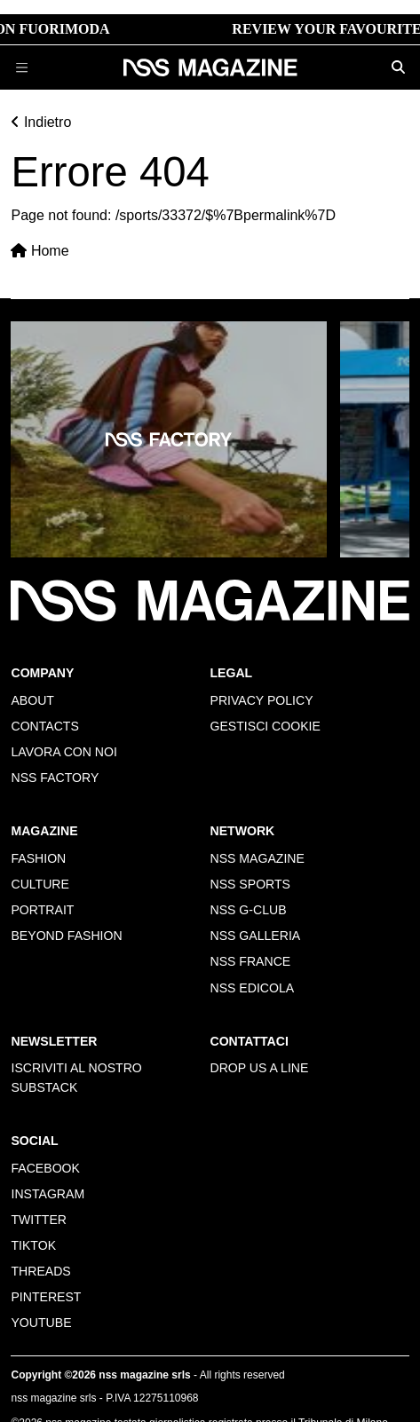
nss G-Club (248, 910)
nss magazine (257, 858)
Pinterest (46, 1297)
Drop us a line (259, 1068)
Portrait (42, 910)
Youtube (41, 1322)
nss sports (250, 884)
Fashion (38, 858)
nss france (250, 961)
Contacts (44, 726)
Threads (40, 1271)
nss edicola (252, 988)
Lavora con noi (63, 752)
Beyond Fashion (66, 935)
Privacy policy (261, 700)
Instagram (47, 1194)
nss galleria (255, 935)
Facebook (45, 1168)
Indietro (41, 122)
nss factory (55, 777)
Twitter (39, 1220)
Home (39, 250)
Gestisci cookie (265, 726)
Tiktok (33, 1245)
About (32, 700)
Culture (39, 884)
